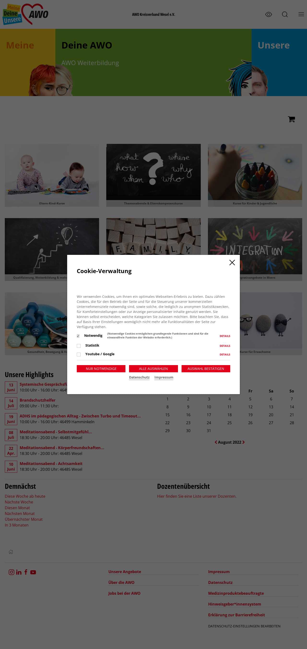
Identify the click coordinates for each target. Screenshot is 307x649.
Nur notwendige (101, 368)
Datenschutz (139, 377)
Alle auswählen (153, 368)
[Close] (232, 262)
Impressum (163, 377)
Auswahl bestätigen (206, 368)
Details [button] (225, 336)
